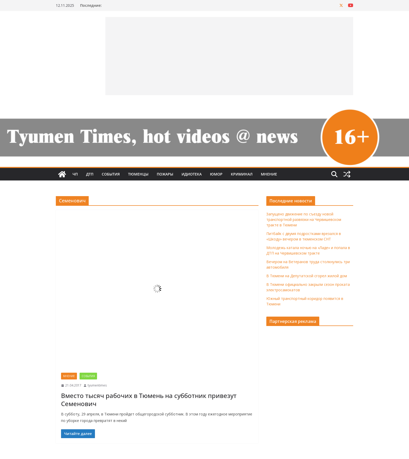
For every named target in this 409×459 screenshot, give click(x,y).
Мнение (269, 174)
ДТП (89, 174)
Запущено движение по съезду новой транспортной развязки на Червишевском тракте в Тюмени (303, 219)
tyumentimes (97, 385)
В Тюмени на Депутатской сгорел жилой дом (306, 275)
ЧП (75, 174)
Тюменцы (138, 174)
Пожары (165, 174)
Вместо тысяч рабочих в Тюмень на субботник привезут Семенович (149, 399)
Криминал (241, 174)
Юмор (216, 174)
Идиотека (192, 174)
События (111, 174)
